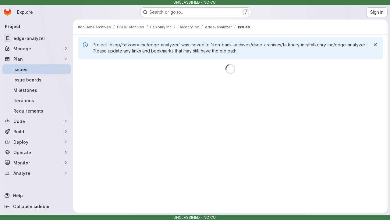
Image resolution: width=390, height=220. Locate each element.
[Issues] (36, 69)
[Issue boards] (36, 80)
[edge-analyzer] (36, 38)
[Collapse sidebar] (36, 206)
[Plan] (36, 59)
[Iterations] (36, 100)
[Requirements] (36, 111)
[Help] (36, 195)
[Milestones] (36, 90)
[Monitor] (36, 163)
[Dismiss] (375, 45)
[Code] (36, 121)
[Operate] (36, 152)
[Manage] (36, 48)
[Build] (36, 131)
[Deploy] (36, 142)
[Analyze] (36, 173)
